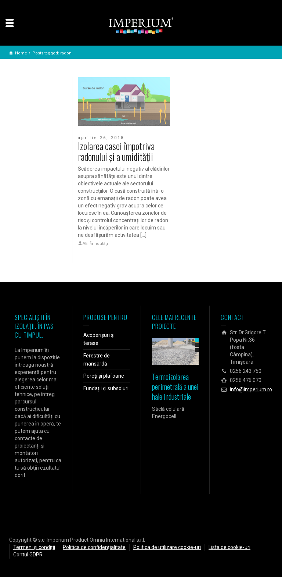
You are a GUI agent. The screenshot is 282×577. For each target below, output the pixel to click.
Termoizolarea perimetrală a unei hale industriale (175, 386)
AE (85, 243)
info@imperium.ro (251, 389)
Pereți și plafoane (103, 376)
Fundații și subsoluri (106, 388)
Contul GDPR (28, 555)
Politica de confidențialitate (94, 547)
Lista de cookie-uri (229, 547)
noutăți (101, 243)
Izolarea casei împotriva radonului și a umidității (116, 151)
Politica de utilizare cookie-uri (167, 547)
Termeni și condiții (34, 547)
